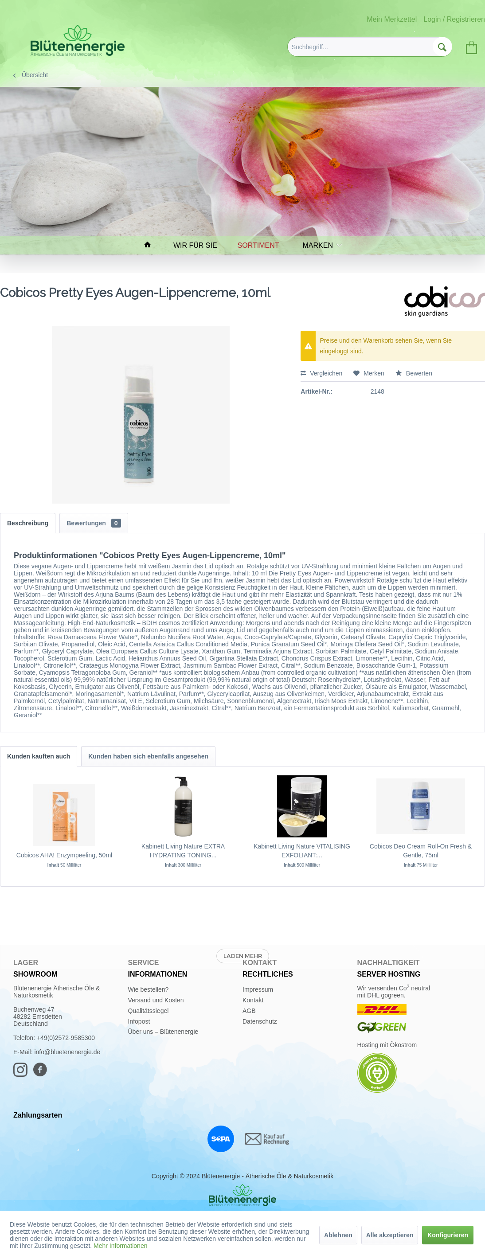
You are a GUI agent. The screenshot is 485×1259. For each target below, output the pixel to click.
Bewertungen (93, 523)
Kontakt (252, 1000)
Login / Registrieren (454, 19)
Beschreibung (27, 523)
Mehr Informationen (120, 1245)
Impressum (257, 989)
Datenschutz (259, 1021)
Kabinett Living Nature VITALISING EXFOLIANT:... (302, 851)
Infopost (139, 1021)
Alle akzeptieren (390, 1235)
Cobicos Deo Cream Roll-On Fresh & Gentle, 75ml (421, 851)
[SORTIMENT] (262, 245)
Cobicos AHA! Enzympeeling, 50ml (64, 855)
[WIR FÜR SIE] (199, 245)
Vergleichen (321, 373)
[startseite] (151, 245)
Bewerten (413, 373)
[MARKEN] (320, 245)
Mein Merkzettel (392, 19)
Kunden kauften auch (38, 756)
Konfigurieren (447, 1235)
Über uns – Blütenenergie (163, 1031)
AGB (249, 1010)
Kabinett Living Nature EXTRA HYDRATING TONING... (183, 851)
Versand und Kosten (156, 1000)
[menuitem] (369, 47)
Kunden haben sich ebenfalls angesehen (148, 756)
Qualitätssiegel (148, 1010)
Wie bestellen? (148, 989)
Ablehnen (338, 1235)
